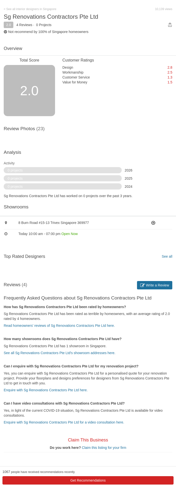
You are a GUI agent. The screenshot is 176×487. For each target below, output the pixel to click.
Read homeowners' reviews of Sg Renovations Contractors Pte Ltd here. (59, 326)
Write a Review (154, 285)
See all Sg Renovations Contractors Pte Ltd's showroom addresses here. (59, 353)
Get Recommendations (88, 480)
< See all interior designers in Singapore (30, 9)
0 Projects (43, 25)
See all (167, 256)
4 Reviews (24, 25)
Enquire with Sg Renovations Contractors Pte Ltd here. (46, 390)
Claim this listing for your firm (104, 448)
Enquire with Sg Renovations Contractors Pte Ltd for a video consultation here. (64, 422)
